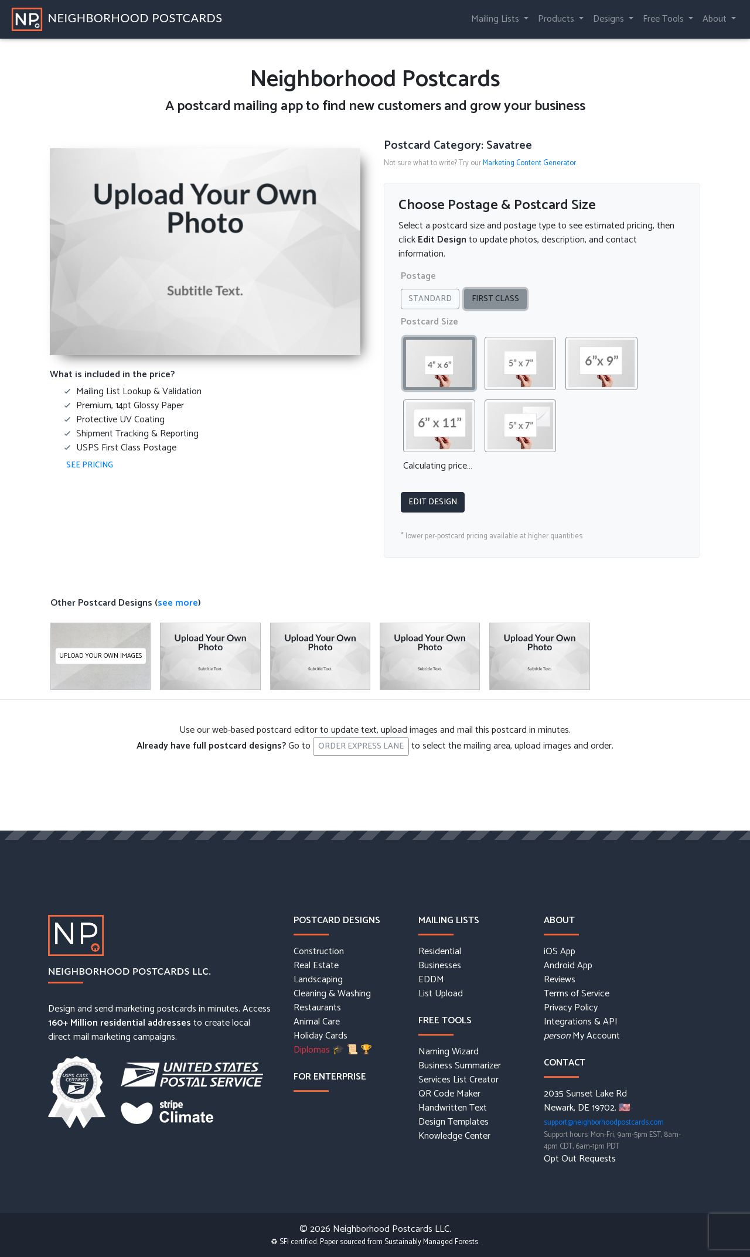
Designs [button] (609, 19)
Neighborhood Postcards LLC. (130, 970)
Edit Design (432, 502)
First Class (499, 299)
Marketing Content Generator (529, 163)
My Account (582, 1036)
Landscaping (318, 980)
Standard (433, 299)
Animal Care (317, 1022)
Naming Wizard (448, 1052)
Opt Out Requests (580, 1159)
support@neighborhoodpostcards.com (604, 1122)
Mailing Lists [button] (496, 19)
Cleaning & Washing (332, 994)
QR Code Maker (449, 1094)
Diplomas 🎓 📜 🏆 (333, 1050)
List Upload (440, 994)
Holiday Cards (320, 1036)
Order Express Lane (361, 746)
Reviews (559, 980)
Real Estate (316, 966)
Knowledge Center (454, 1136)
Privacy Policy (571, 1008)
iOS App (559, 952)
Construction (319, 952)
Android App (568, 966)
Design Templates (453, 1122)
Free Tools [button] (664, 19)
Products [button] (557, 19)
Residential (439, 952)
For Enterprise (330, 1076)
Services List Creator (458, 1080)
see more (178, 603)
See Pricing (89, 465)
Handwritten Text (452, 1108)
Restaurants (317, 1008)
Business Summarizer (459, 1066)
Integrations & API (581, 1022)
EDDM (431, 980)
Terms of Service (576, 994)
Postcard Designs (337, 920)
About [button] (716, 19)
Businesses (439, 966)
